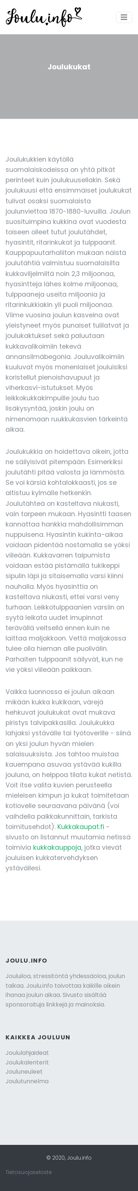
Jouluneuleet (24, 1071)
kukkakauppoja (57, 847)
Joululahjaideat (27, 1053)
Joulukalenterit (27, 1062)
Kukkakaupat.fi (80, 826)
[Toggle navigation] (124, 17)
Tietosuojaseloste (29, 1172)
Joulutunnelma (27, 1081)
